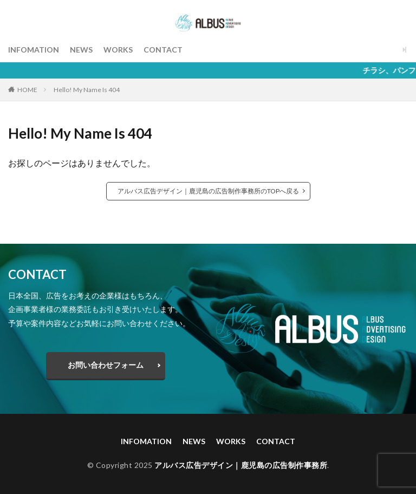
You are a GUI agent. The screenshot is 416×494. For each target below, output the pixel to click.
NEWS (81, 49)
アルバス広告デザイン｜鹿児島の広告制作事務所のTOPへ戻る (208, 191)
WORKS (118, 49)
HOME (27, 90)
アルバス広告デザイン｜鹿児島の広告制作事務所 (240, 465)
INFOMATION (33, 49)
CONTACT (163, 49)
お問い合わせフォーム (106, 364)
